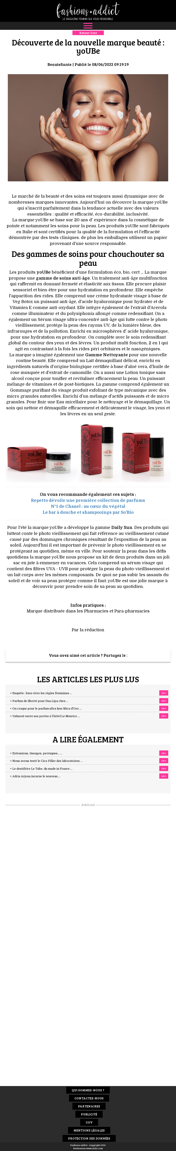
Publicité (89, 1114)
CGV (89, 1122)
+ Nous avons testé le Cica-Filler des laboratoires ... (46, 761)
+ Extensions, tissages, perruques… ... (36, 753)
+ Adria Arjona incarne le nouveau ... (35, 776)
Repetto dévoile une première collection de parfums (88, 500)
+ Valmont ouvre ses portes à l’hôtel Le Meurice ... (45, 716)
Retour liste (88, 33)
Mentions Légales (89, 1130)
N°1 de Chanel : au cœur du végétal (88, 506)
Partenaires (89, 1106)
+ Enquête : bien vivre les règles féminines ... (41, 693)
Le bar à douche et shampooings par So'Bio (88, 512)
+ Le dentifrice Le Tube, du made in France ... (41, 768)
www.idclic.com (94, 1148)
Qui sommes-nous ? (88, 1090)
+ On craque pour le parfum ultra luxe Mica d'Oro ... (46, 708)
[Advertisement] (88, 876)
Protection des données (89, 1138)
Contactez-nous (89, 1098)
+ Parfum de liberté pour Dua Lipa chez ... (39, 701)
